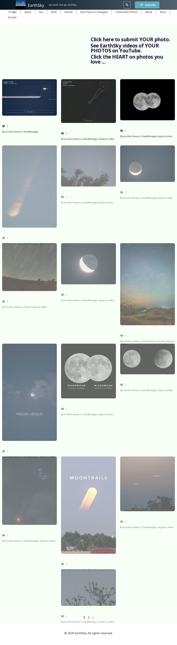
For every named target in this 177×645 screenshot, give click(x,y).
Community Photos (126, 12)
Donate (12, 17)
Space (27, 12)
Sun (41, 12)
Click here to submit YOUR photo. (130, 39)
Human (68, 12)
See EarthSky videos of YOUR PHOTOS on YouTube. (125, 48)
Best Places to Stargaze (94, 12)
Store (163, 12)
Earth (54, 12)
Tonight (12, 12)
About (148, 12)
